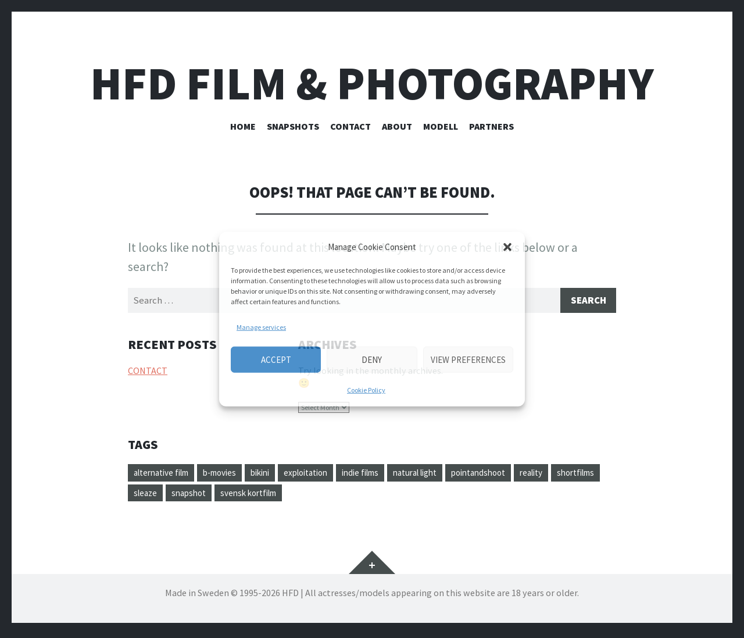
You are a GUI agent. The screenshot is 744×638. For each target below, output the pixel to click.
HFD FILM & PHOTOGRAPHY (372, 83)
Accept (276, 359)
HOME (243, 126)
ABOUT (397, 126)
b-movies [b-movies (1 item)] (231, 474)
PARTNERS (491, 126)
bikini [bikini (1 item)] (275, 474)
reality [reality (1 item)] (577, 474)
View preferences (468, 359)
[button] (507, 247)
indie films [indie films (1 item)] (387, 474)
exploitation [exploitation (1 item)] (326, 474)
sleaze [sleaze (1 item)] (204, 495)
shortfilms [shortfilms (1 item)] (155, 495)
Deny (372, 359)
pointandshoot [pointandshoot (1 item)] (518, 474)
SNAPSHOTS (293, 126)
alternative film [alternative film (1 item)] (166, 474)
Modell (440, 126)
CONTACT (350, 126)
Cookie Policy (366, 390)
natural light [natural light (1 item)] (448, 474)
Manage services (261, 327)
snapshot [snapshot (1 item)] (250, 495)
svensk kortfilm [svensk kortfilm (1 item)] (315, 495)
